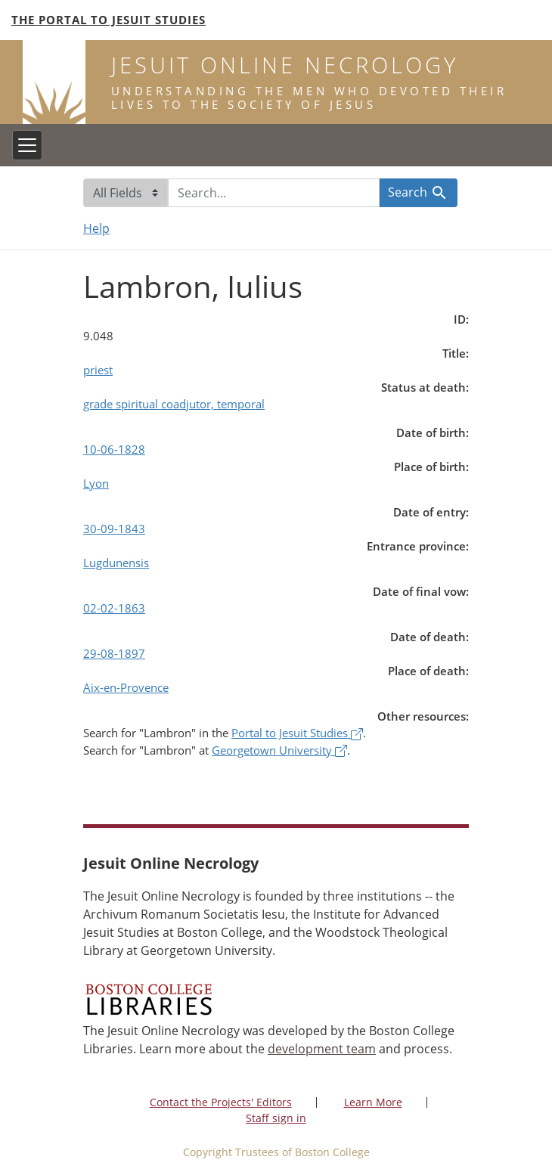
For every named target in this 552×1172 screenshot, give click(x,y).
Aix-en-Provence (126, 687)
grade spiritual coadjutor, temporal (174, 403)
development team (322, 1048)
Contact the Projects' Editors (221, 1102)
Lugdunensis (116, 562)
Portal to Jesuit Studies (297, 732)
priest (98, 369)
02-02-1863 (114, 607)
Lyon (96, 483)
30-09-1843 (114, 528)
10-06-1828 (114, 449)
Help (96, 228)
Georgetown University (279, 750)
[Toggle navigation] (27, 145)
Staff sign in (276, 1118)
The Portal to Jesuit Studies (108, 19)
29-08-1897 (114, 653)
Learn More (373, 1102)
